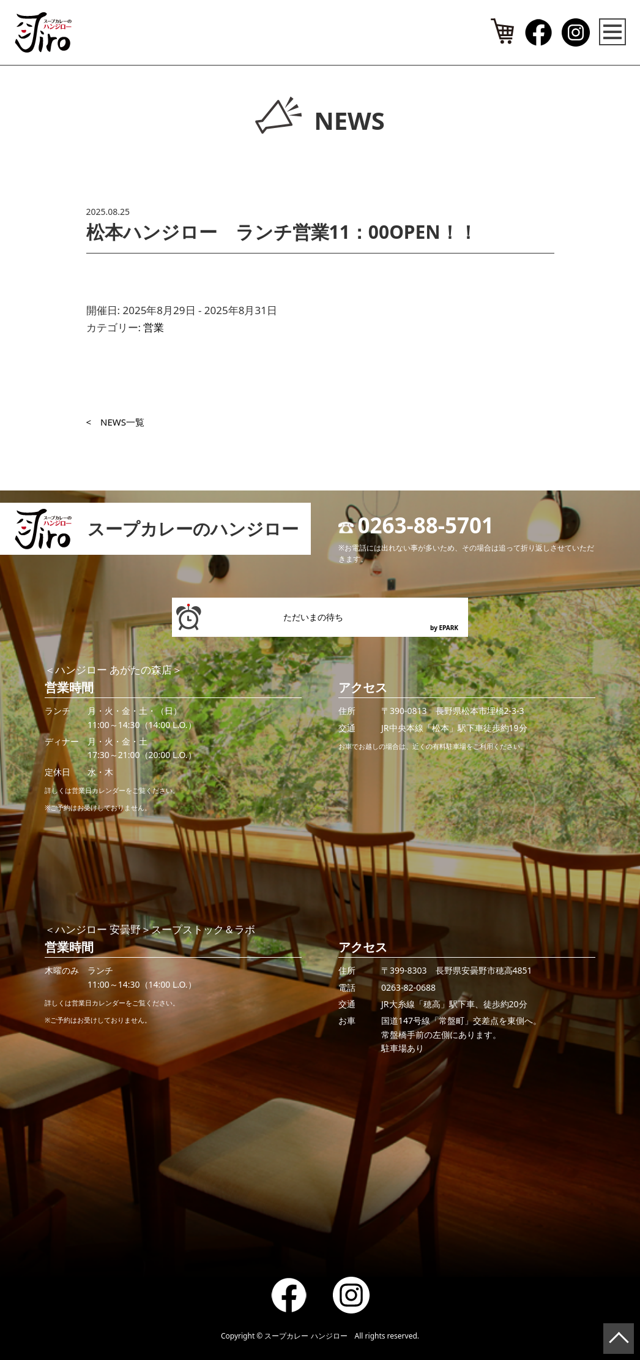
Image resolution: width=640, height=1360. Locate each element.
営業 (153, 327)
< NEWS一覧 (115, 422)
